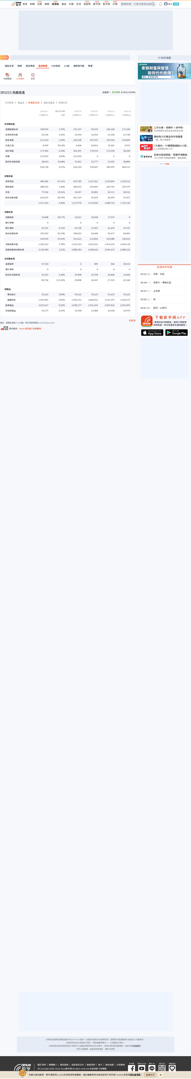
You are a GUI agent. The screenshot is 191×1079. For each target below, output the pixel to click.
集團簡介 (53, 1065)
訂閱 (115, 4)
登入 (170, 4)
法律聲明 (121, 1065)
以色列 (163, 308)
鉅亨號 (106, 4)
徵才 (100, 1065)
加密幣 (87, 4)
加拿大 (156, 282)
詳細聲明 (136, 1046)
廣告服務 (64, 1065)
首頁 (25, 4)
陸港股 (55, 4)
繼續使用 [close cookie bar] (150, 1074)
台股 (39, 4)
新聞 (32, 4)
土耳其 (156, 291)
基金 (64, 4)
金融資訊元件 (77, 1065)
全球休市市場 (164, 267)
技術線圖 (166, 57)
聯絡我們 (91, 1065)
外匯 (71, 4)
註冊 (176, 4)
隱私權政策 (135, 1074)
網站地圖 (109, 1065)
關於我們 (42, 1065)
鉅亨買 (96, 4)
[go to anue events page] (160, 4)
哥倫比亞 (166, 282)
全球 (78, 4)
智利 (155, 308)
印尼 (162, 274)
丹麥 (155, 274)
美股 (47, 4)
